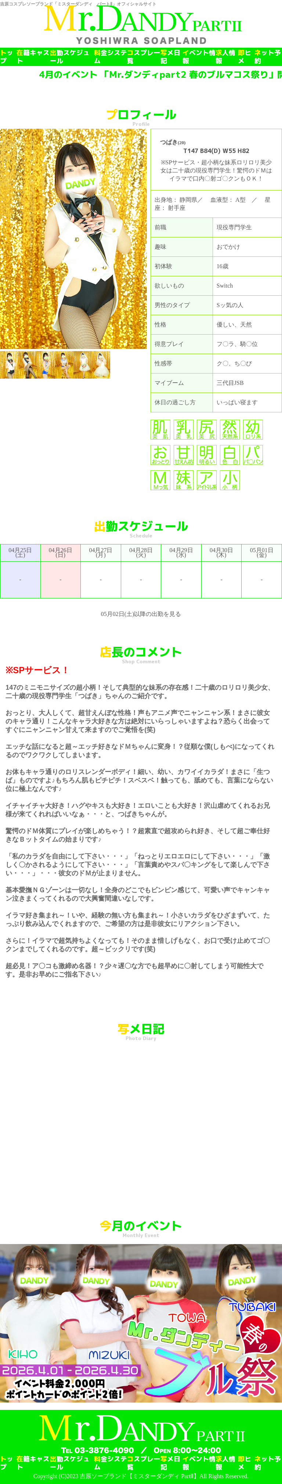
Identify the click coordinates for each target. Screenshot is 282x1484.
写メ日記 (170, 57)
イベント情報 (199, 57)
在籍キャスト (33, 57)
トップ (6, 57)
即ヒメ (244, 57)
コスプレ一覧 (143, 57)
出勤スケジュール (70, 57)
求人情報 (225, 57)
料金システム (110, 57)
